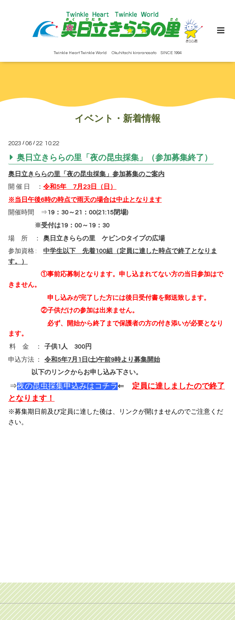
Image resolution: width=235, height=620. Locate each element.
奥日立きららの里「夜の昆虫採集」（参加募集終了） (114, 158)
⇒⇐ (66, 386)
